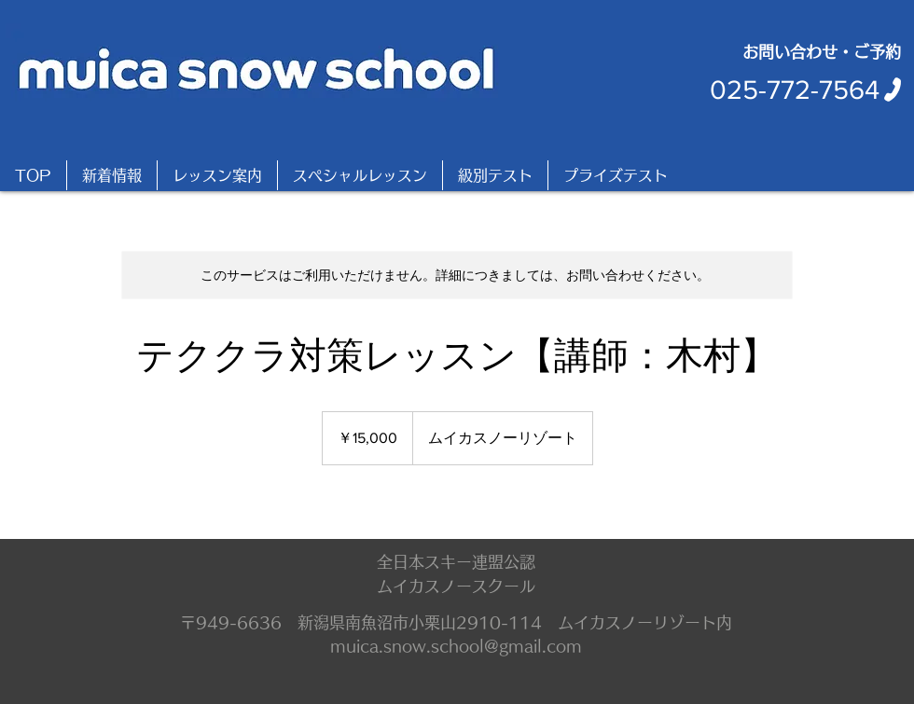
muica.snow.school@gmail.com (456, 646)
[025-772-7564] (807, 89)
